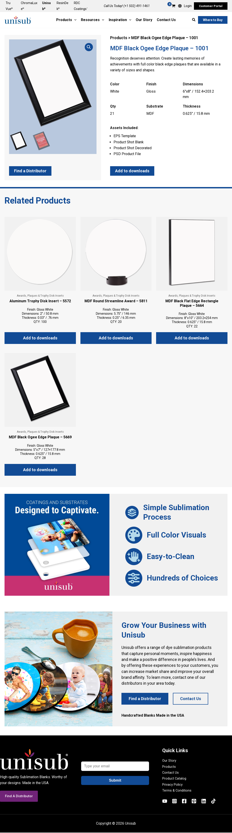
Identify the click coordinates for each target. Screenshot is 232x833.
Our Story (169, 761)
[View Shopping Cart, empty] (173, 6)
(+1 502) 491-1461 (136, 6)
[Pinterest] (193, 801)
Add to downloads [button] (40, 338)
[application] (74, 20)
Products (169, 767)
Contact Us (170, 773)
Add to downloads (132, 170)
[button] (210, 6)
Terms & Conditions (177, 791)
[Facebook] (184, 801)
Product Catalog (175, 779)
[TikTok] (213, 801)
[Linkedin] (203, 801)
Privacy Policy (173, 785)
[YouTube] (164, 801)
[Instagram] (174, 801)
